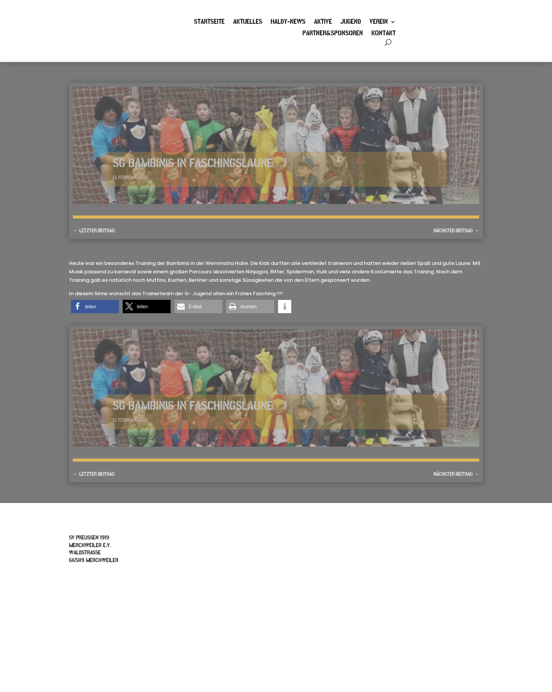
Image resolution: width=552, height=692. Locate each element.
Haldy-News (288, 22)
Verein (379, 22)
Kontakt (383, 34)
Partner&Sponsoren (332, 34)
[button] (95, 306)
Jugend (350, 22)
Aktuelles (247, 22)
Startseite (209, 22)
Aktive (323, 22)
